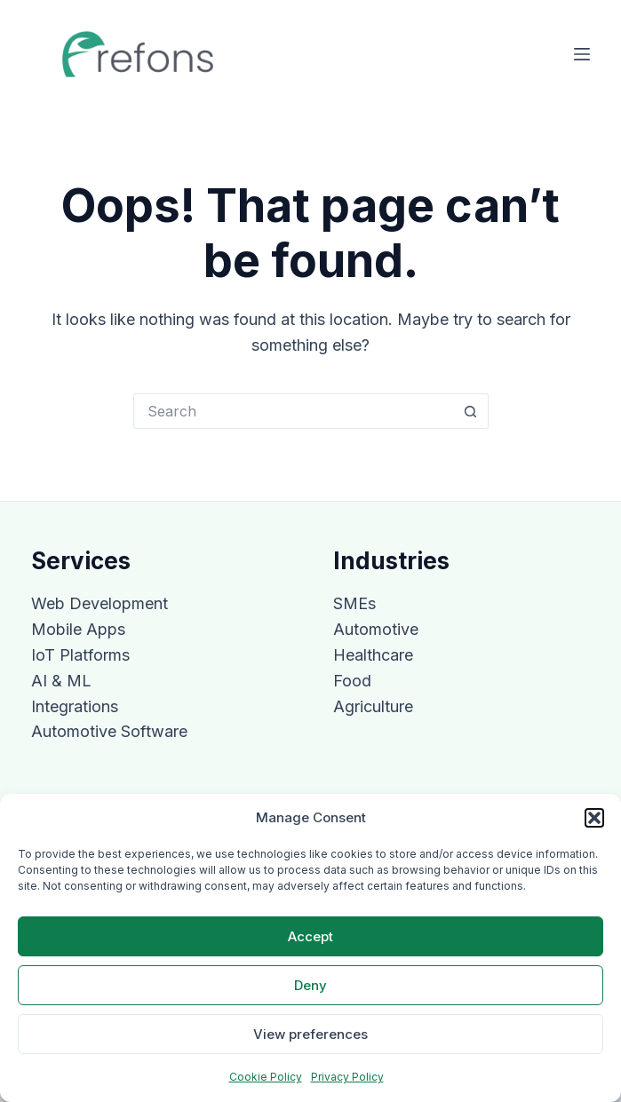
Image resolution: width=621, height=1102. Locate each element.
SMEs (354, 603)
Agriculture (373, 706)
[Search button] (471, 411)
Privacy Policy (347, 1076)
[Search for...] (293, 411)
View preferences (310, 1034)
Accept (310, 936)
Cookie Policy (265, 1076)
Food (352, 680)
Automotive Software (109, 731)
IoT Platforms (80, 655)
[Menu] (582, 54)
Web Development (99, 603)
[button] (594, 818)
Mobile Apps (78, 629)
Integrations (74, 706)
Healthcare (373, 655)
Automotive (375, 629)
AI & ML (61, 680)
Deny (310, 985)
